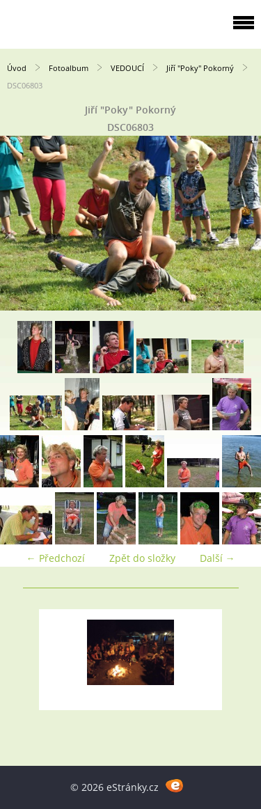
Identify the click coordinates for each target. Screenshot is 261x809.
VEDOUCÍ (127, 68)
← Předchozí (55, 558)
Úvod (16, 68)
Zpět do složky (142, 558)
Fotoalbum (68, 68)
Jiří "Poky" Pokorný (200, 68)
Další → (217, 558)
